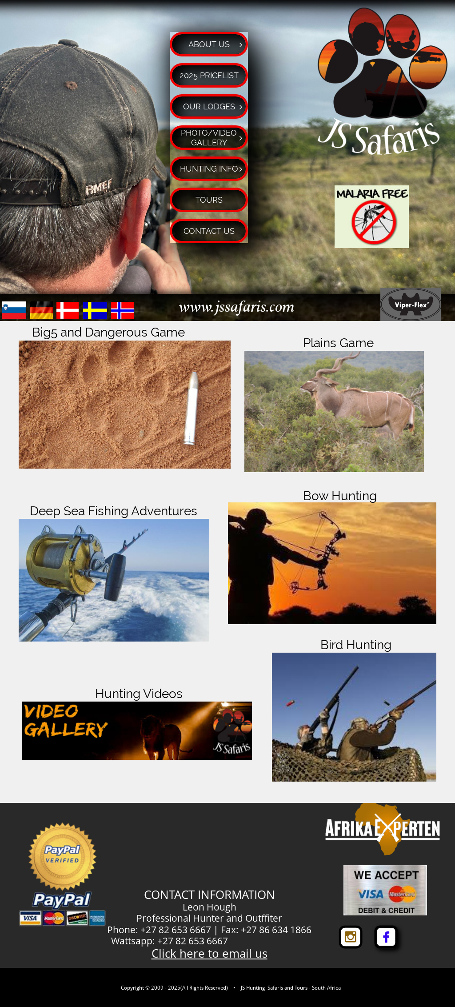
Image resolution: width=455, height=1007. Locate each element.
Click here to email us (209, 953)
